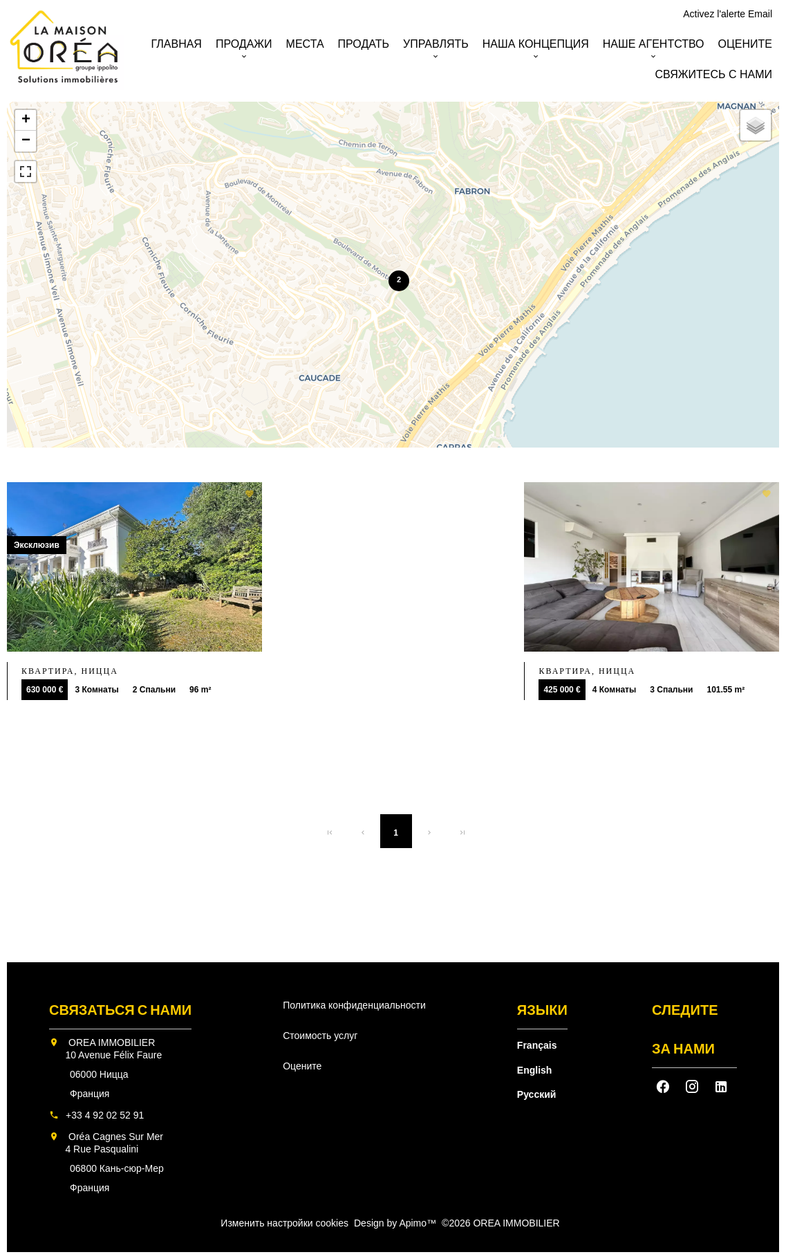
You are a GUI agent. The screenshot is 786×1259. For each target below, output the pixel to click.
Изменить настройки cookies (284, 1223)
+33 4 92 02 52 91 (105, 1115)
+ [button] (25, 120)
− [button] (25, 141)
